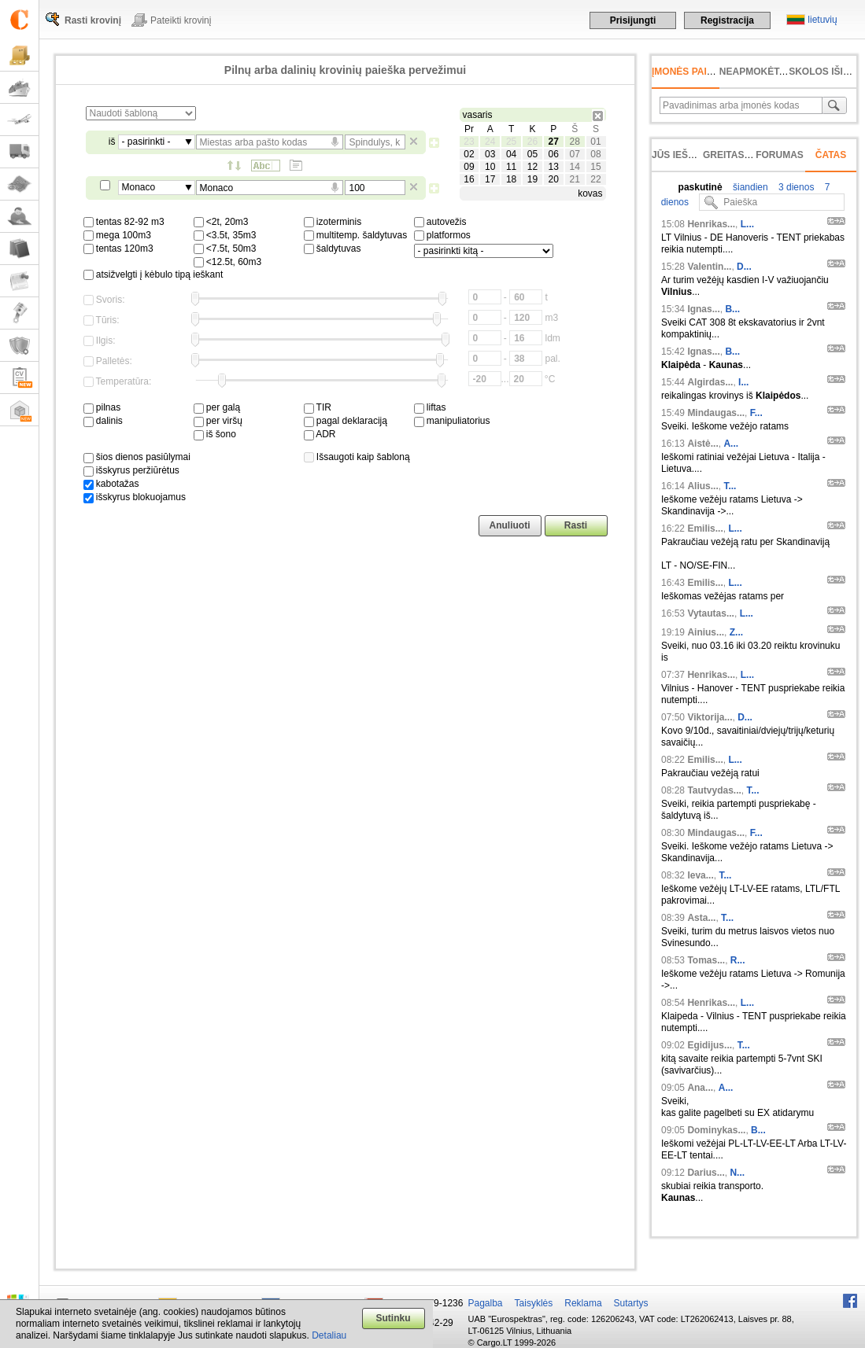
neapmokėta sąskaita (777, 71)
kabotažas (111, 483)
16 (469, 179)
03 (490, 154)
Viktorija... (709, 717)
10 (490, 166)
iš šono (215, 434)
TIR (317, 407)
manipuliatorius (452, 420)
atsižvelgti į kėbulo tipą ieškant (153, 274)
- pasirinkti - (146, 141)
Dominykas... (716, 1130)
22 (595, 179)
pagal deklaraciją (345, 420)
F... (756, 412)
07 (574, 154)
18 (511, 179)
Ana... (700, 1087)
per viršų (218, 420)
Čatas (831, 154)
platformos (442, 235)
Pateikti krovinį (180, 20)
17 (490, 179)
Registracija (727, 20)
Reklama (582, 1303)
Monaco (139, 187)
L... (747, 224)
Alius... (702, 486)
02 (469, 154)
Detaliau (329, 1335)
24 (490, 141)
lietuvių (822, 19)
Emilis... (705, 528)
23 (469, 141)
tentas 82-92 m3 (123, 221)
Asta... (701, 917)
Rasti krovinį (93, 20)
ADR (320, 434)
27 (554, 141)
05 (532, 154)
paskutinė (700, 187)
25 (511, 141)
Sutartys (631, 1303)
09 (469, 166)
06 (554, 154)
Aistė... (702, 443)
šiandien (749, 187)
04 (511, 154)
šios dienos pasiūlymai (136, 456)
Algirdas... (710, 382)
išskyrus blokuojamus (134, 497)
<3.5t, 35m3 (225, 235)
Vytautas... (710, 613)
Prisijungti (633, 20)
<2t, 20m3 (221, 221)
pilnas (102, 407)
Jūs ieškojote (689, 154)
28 (574, 141)
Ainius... (705, 632)
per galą (217, 407)
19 (532, 179)
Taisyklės (534, 1303)
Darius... (705, 1172)
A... (730, 443)
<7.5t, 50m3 (225, 248)
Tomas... (706, 960)
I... (743, 382)
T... (729, 486)
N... (737, 1172)
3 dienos (795, 187)
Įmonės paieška (692, 71)
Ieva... (700, 875)
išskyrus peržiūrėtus (131, 470)
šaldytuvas (332, 248)
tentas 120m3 (118, 248)
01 (595, 141)
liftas (430, 407)
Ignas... (703, 309)
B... (732, 309)
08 (595, 154)
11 (511, 166)
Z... (736, 632)
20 (554, 179)
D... (744, 266)
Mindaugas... (716, 412)
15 (595, 166)
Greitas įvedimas (748, 154)
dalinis (103, 420)
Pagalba (485, 1303)
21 (574, 179)
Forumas (780, 154)
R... (737, 960)
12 (532, 166)
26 (532, 141)
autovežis (440, 221)
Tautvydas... (714, 790)
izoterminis (333, 221)
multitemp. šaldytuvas (356, 235)
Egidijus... (709, 1045)
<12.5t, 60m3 (228, 261)
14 (574, 166)
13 (554, 166)
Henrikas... (711, 224)
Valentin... (709, 266)
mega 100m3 (117, 235)
